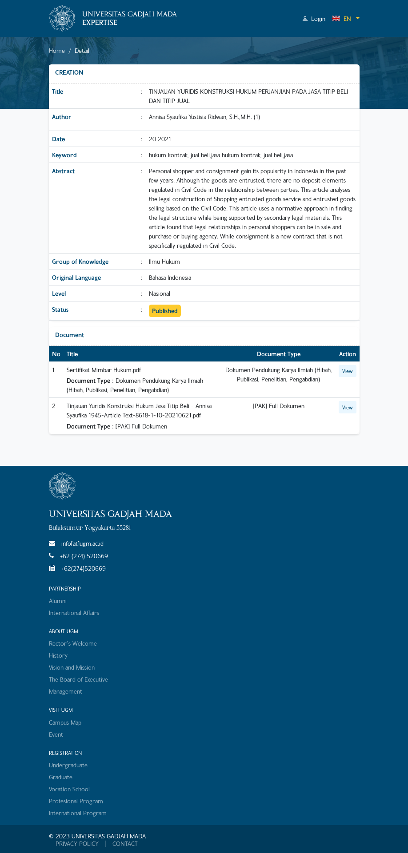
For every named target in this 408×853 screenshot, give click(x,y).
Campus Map (65, 722)
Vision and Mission (72, 667)
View (347, 371)
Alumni (58, 600)
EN (341, 18)
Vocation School (69, 789)
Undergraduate (68, 765)
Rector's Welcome (73, 643)
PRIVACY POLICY (77, 844)
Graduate (60, 777)
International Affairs (74, 612)
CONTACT (125, 844)
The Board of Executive (78, 679)
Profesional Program (76, 801)
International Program (78, 813)
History (58, 655)
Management (65, 691)
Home (57, 50)
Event (56, 734)
